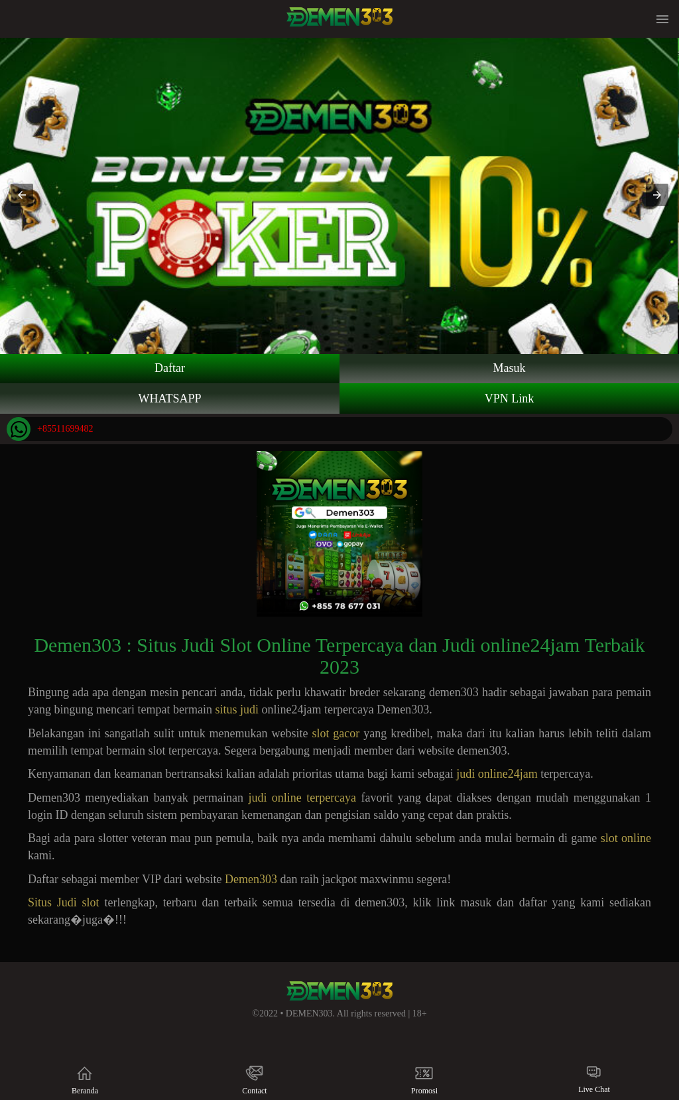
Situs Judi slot (63, 902)
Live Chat (594, 1079)
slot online (626, 838)
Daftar (169, 368)
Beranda (84, 1079)
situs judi (238, 709)
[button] (22, 195)
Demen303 (251, 879)
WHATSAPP (169, 398)
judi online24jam (496, 773)
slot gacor (335, 733)
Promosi (424, 1079)
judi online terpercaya (302, 797)
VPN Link (509, 398)
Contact (254, 1079)
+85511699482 (50, 429)
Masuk (509, 368)
